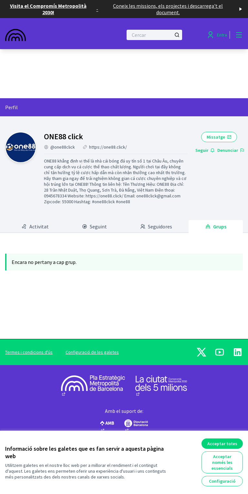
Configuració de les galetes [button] (92, 352)
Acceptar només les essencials (222, 462)
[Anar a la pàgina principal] (48, 35)
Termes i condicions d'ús (29, 352)
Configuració (222, 481)
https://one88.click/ (108, 147)
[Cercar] (154, 35)
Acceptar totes (222, 444)
